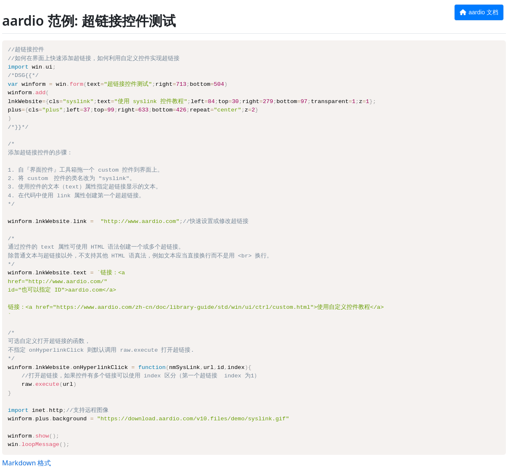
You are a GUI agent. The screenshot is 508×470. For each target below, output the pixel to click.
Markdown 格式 (26, 462)
